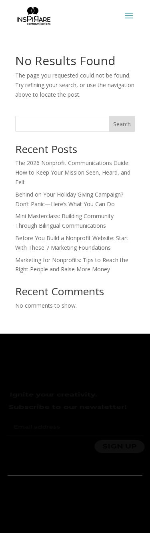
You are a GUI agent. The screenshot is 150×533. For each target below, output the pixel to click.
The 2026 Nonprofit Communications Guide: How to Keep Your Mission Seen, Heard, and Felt (72, 172)
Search (122, 124)
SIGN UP (119, 445)
